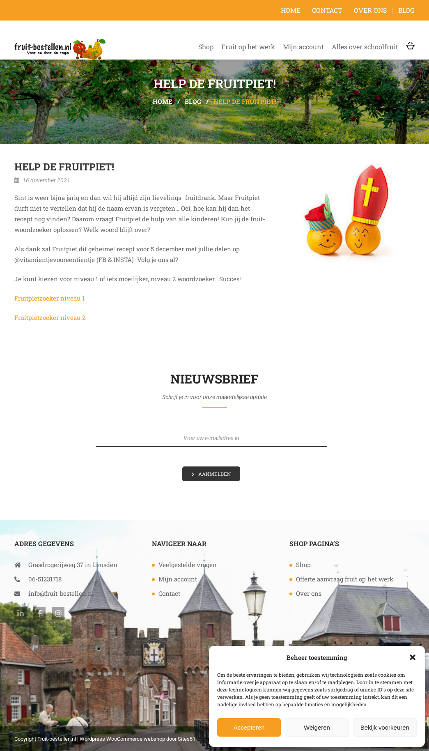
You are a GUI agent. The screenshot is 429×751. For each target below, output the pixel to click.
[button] (412, 657)
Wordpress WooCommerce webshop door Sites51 (137, 739)
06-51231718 (38, 579)
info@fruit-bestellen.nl (54, 593)
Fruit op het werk (248, 46)
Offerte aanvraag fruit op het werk (344, 579)
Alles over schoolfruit (365, 46)
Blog (406, 10)
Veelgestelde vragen (187, 564)
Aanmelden (214, 474)
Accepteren (249, 727)
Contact (327, 10)
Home (291, 10)
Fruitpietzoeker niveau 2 (49, 317)
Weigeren (317, 727)
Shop (205, 46)
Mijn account (303, 46)
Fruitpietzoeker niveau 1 (49, 298)
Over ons (370, 10)
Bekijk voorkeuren (384, 727)
